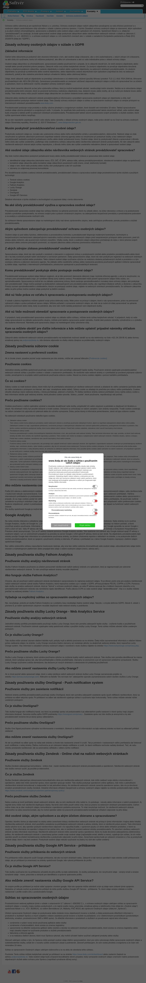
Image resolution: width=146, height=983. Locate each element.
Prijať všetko (85, 525)
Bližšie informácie (60, 482)
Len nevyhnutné (61, 525)
